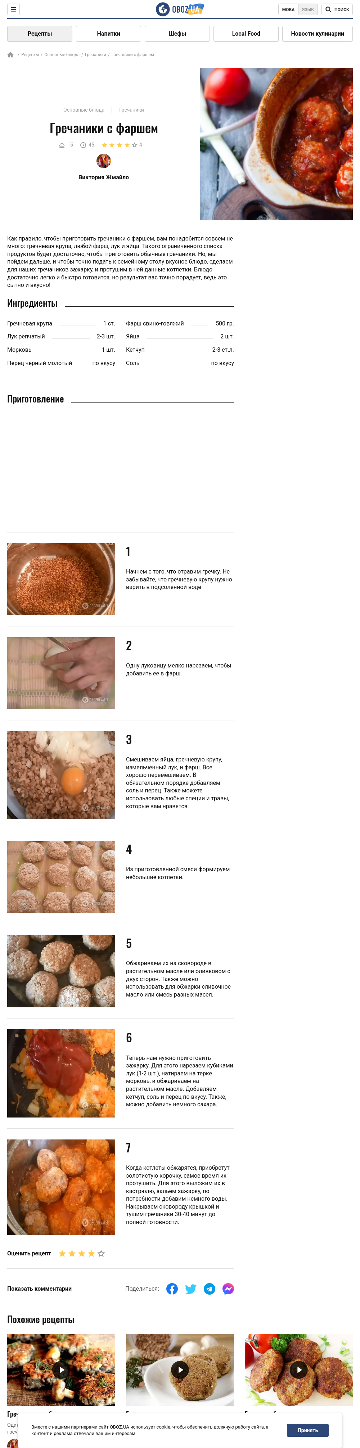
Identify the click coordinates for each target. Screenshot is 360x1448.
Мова (288, 9)
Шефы (177, 33)
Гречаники (95, 54)
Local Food (246, 33)
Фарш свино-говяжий (155, 323)
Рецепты (40, 33)
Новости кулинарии (317, 33)
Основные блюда (62, 54)
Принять (308, 1430)
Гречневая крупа (29, 323)
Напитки (108, 33)
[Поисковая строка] (337, 9)
